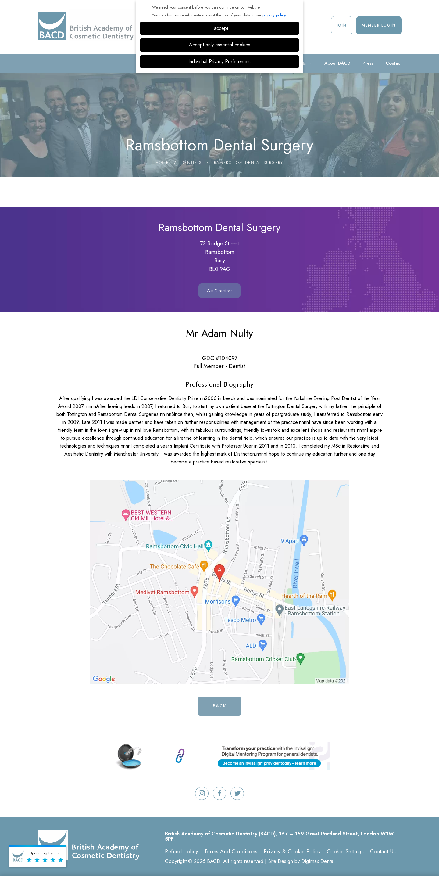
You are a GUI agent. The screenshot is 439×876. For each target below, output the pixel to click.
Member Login (379, 25)
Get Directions (219, 291)
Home (162, 162)
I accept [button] (219, 28)
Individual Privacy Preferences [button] (219, 61)
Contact (394, 63)
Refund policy (181, 851)
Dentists (191, 162)
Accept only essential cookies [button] (219, 44)
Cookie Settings (345, 851)
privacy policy (274, 15)
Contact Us (383, 851)
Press (367, 63)
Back (219, 706)
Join (342, 25)
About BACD (337, 63)
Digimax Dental (317, 861)
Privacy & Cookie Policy (292, 851)
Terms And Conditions (231, 851)
